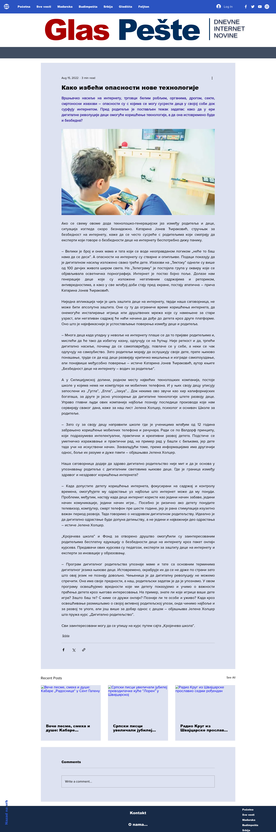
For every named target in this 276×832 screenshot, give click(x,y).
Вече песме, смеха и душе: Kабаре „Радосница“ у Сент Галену (68, 728)
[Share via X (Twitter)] (74, 650)
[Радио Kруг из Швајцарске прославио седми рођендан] (205, 702)
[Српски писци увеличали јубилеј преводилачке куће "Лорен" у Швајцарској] (138, 702)
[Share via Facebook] (63, 650)
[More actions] (212, 77)
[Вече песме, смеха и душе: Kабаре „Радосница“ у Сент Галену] (71, 702)
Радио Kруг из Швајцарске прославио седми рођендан (204, 728)
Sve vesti (248, 814)
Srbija (65, 635)
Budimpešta (250, 825)
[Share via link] (84, 650)
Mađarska (248, 820)
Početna (247, 809)
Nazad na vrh (6, 812)
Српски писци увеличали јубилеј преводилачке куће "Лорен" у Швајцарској (137, 728)
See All (231, 677)
